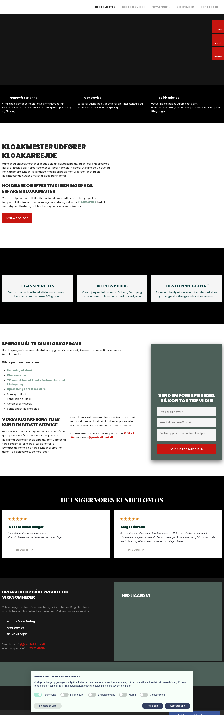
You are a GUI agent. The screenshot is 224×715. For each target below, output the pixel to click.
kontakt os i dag (17, 218)
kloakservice (87, 202)
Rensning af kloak (20, 375)
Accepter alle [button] (177, 705)
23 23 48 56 (37, 654)
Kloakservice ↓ (133, 7)
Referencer (185, 7)
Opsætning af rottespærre (26, 394)
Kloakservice (16, 380)
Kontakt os (210, 7)
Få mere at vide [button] (47, 705)
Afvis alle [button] (153, 705)
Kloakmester (105, 7)
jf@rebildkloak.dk (101, 443)
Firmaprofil (161, 7)
